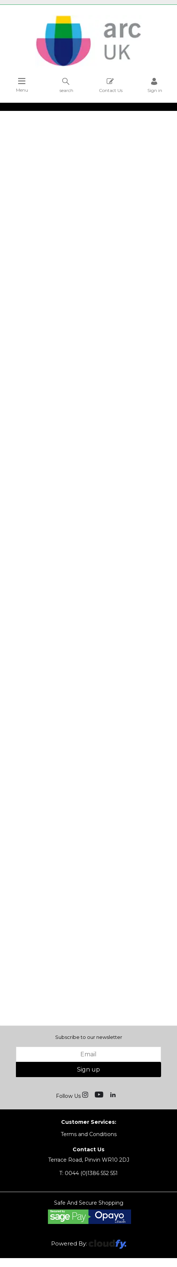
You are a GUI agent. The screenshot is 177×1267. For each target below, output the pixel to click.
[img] (86, 1094)
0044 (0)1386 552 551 (88, 1173)
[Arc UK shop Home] (88, 66)
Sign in (154, 85)
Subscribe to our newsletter (88, 1037)
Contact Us (111, 85)
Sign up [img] (88, 1069)
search (66, 85)
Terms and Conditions (89, 1134)
